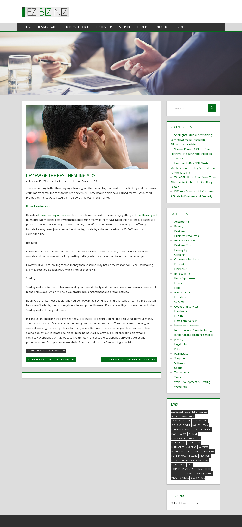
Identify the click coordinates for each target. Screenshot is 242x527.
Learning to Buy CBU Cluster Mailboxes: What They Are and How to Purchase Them (193, 168)
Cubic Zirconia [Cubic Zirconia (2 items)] (200, 420)
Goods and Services (186, 306)
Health (71, 181)
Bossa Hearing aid (145, 215)
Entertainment (183, 273)
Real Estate (181, 353)
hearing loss (58, 350)
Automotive (181, 221)
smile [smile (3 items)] (190, 464)
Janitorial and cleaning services (193, 335)
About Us (162, 27)
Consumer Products (186, 259)
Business (179, 231)
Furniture (180, 297)
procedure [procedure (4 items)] (204, 455)
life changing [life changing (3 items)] (178, 442)
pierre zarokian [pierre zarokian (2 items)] (179, 455)
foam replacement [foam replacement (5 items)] (180, 429)
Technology (181, 372)
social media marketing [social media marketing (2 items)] (183, 469)
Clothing (179, 255)
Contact (179, 27)
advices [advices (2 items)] (203, 411)
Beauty (178, 226)
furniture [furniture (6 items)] (197, 429)
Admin (58, 181)
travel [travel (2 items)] (189, 473)
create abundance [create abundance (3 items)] (180, 420)
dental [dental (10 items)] (186, 425)
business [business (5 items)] (175, 416)
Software (179, 363)
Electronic (180, 269)
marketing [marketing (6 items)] (191, 447)
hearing (31, 350)
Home (28, 27)
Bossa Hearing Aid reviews (54, 215)
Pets (177, 349)
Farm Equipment (185, 278)
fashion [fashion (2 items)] (196, 425)
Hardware (180, 311)
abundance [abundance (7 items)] (177, 411)
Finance (179, 283)
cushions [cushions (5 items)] (176, 425)
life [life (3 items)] (198, 438)
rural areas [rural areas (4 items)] (202, 460)
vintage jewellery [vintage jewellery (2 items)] (203, 473)
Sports (178, 368)
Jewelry (178, 339)
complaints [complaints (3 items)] (188, 416)
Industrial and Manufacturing (193, 330)
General (179, 302)
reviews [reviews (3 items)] (190, 460)
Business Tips (104, 27)
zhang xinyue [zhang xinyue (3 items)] (198, 477)
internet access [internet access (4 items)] (179, 438)
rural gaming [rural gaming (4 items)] (178, 464)
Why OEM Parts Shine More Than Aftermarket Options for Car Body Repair (193, 182)
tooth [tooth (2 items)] (180, 473)
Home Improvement (186, 325)
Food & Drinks (183, 292)
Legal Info (144, 27)
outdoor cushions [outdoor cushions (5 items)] (204, 451)
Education (180, 264)
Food (177, 287)
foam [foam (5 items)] (205, 425)
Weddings (180, 386)
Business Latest (48, 27)
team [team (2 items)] (199, 469)
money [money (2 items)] (188, 451)
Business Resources (77, 27)
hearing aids (43, 350)
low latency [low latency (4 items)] (194, 442)
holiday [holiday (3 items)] (182, 433)
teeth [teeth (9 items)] (207, 469)
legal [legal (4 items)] (192, 438)
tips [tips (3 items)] (173, 473)
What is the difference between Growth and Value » (129, 359)
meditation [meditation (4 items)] (177, 451)
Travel (178, 377)
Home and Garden (185, 320)
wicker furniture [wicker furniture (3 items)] (180, 477)
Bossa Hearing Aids (38, 206)
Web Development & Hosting (192, 382)
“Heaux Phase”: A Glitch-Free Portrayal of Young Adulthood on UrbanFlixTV (191, 153)
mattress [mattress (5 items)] (203, 447)
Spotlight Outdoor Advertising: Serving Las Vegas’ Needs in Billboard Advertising (192, 139)
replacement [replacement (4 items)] (177, 460)
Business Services (185, 240)
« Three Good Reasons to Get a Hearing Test (51, 359)
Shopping (125, 27)
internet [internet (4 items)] (193, 433)
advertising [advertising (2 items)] (191, 411)
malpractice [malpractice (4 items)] (177, 447)
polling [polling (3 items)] (193, 455)
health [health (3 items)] (207, 429)
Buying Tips (181, 250)
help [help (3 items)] (173, 433)
